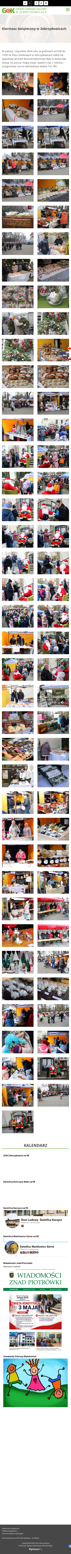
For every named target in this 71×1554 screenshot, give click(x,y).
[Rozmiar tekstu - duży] (46, 3)
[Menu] (67, 9)
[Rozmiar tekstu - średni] (41, 3)
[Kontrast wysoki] (30, 3)
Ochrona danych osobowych (12, 1533)
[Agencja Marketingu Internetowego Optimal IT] (35, 1550)
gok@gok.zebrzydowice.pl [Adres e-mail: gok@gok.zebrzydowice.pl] (19, 1455)
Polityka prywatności (9, 1531)
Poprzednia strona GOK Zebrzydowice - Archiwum (20, 1538)
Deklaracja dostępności (10, 1528)
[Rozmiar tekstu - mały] (36, 3)
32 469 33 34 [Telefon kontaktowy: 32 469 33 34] (12, 1450)
